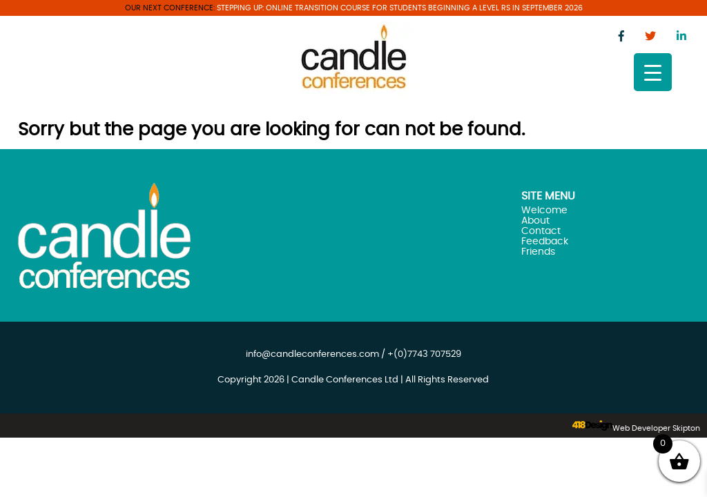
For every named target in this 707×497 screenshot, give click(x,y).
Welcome (544, 210)
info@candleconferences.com (312, 354)
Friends (538, 251)
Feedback (544, 241)
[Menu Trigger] (653, 72)
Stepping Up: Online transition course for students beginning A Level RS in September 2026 (400, 8)
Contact (541, 231)
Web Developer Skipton (656, 428)
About (535, 220)
